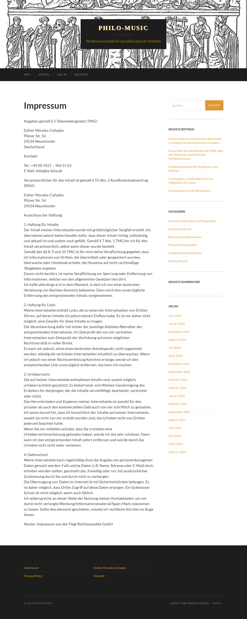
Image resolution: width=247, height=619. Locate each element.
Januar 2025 (177, 323)
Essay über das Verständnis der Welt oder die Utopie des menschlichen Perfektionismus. (196, 155)
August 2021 (177, 419)
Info (27, 74)
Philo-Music (123, 28)
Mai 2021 (175, 436)
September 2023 (179, 372)
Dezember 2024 (179, 331)
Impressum (31, 568)
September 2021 (179, 412)
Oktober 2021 (178, 404)
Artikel (44, 74)
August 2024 (177, 339)
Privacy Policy (33, 576)
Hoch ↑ (218, 603)
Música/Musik (178, 261)
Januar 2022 (177, 396)
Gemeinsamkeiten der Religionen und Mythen (193, 168)
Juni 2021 (175, 428)
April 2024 (176, 355)
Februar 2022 (177, 387)
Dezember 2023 (179, 363)
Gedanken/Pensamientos (185, 253)
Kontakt (99, 576)
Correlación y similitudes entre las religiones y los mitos (191, 180)
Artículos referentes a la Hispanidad (192, 221)
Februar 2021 (177, 452)
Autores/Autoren (180, 229)
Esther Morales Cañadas (110, 568)
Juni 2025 (175, 315)
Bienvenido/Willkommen (185, 237)
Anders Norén (198, 603)
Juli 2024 (175, 347)
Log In (62, 74)
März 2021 (176, 444)
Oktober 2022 (178, 379)
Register (81, 74)
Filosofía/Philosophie (183, 245)
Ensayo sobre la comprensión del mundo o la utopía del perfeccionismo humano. (195, 140)
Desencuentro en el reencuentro (190, 190)
